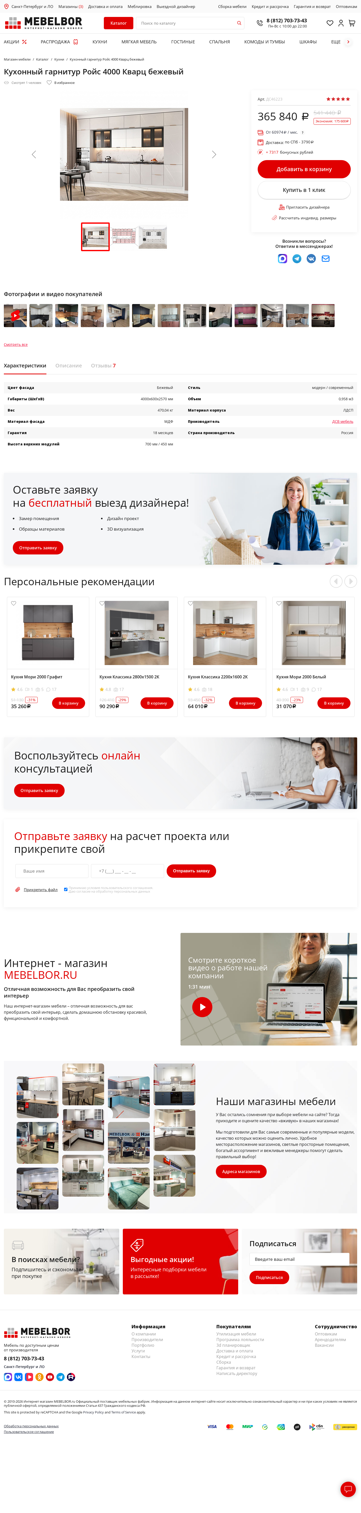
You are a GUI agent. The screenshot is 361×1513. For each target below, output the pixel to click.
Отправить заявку (38, 548)
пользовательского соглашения (126, 887)
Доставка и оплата (105, 6)
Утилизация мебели (236, 1334)
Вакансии (324, 1345)
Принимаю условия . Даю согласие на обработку (111, 889)
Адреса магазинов (241, 1171)
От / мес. (282, 132)
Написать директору (236, 1373)
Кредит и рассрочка (270, 6)
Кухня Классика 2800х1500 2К (129, 677)
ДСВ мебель (342, 421)
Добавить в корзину (304, 169)
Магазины (70, 6)
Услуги (138, 1351)
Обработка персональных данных (31, 1426)
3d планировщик (233, 1345)
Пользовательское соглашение (29, 1432)
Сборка (223, 1362)
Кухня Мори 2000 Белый (301, 677)
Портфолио (143, 1345)
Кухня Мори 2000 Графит (36, 677)
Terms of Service (123, 1412)
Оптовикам (346, 6)
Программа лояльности (240, 1339)
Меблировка (140, 6)
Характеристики (25, 365)
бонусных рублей (289, 152)
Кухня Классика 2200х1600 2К (218, 677)
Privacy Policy (93, 1412)
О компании (144, 1334)
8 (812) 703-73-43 (287, 20)
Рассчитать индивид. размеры (304, 218)
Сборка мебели (232, 6)
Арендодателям (330, 1339)
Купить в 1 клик (304, 189)
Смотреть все (16, 344)
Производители (147, 1339)
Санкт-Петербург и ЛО (32, 6)
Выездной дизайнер (176, 6)
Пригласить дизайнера (304, 207)
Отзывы (103, 365)
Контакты (141, 1356)
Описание (68, 365)
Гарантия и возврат (312, 6)
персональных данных (132, 891)
